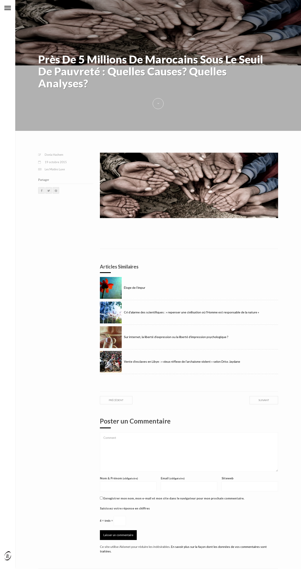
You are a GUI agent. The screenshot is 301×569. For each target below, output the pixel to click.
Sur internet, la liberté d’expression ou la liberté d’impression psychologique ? (164, 337)
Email (173, 478)
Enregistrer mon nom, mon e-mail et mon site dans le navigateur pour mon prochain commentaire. (173, 498)
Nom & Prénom (119, 478)
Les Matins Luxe (55, 169)
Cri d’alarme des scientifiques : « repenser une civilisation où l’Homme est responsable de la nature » (179, 312)
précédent (116, 400)
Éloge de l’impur (122, 287)
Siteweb (227, 478)
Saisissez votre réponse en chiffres (125, 508)
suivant (263, 400)
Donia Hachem (54, 154)
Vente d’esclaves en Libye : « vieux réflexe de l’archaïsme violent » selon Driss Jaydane (170, 361)
